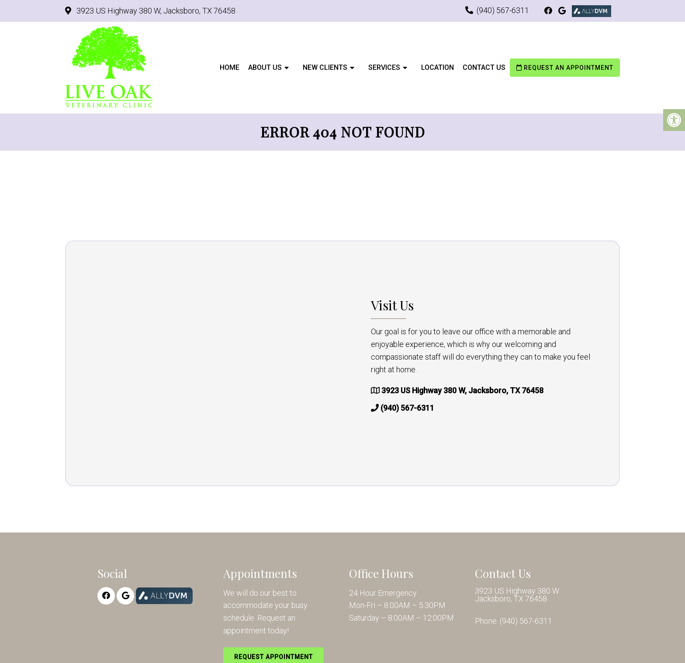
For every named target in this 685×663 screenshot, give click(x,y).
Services (384, 67)
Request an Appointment (564, 67)
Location (437, 67)
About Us (265, 67)
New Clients (325, 67)
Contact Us (484, 67)
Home (229, 67)
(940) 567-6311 (503, 10)
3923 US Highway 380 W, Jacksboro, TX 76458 (155, 10)
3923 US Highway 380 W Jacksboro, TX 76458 (517, 595)
